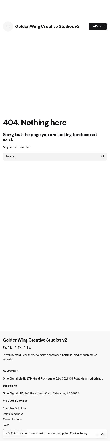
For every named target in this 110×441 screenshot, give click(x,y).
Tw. (20, 347)
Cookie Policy (78, 433)
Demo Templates (13, 414)
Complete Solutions (14, 408)
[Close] (102, 433)
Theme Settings (12, 419)
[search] (103, 157)
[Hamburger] (8, 26)
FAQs (6, 425)
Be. (29, 347)
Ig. (11, 347)
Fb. (5, 347)
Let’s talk (98, 26)
